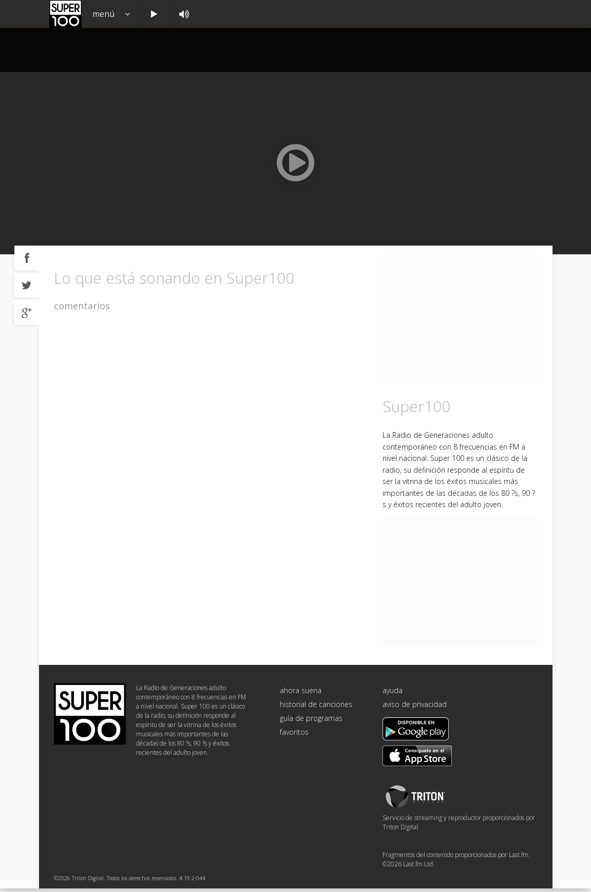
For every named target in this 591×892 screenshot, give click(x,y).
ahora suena (300, 694)
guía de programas (311, 722)
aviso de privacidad (415, 708)
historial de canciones (316, 708)
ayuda (393, 694)
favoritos (294, 736)
